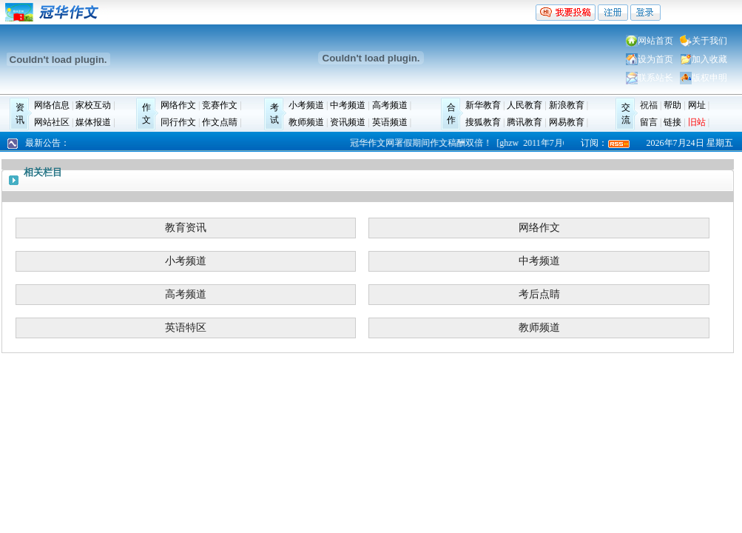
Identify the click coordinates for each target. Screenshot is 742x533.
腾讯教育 (524, 122)
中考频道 (347, 105)
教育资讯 (185, 227)
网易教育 (566, 122)
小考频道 (306, 105)
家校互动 (93, 105)
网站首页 (655, 41)
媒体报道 (93, 122)
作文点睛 (219, 122)
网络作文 (178, 105)
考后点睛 (539, 294)
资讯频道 (347, 122)
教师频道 (306, 122)
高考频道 (390, 105)
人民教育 (524, 105)
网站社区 (52, 122)
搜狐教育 (483, 122)
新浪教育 (566, 105)
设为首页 (655, 59)
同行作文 (178, 122)
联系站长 (655, 78)
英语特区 (185, 327)
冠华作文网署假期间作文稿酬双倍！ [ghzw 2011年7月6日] (466, 143)
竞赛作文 (219, 105)
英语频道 (390, 122)
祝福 (649, 105)
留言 (649, 122)
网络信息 (52, 105)
